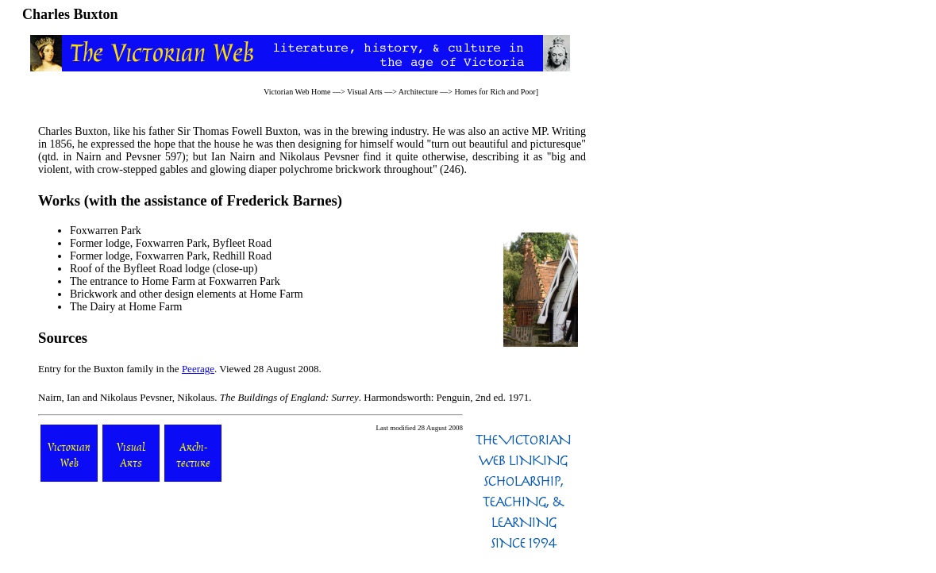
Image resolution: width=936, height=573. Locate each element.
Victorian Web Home (297, 91)
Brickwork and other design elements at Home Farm (186, 294)
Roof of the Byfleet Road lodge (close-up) (163, 269)
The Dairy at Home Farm (126, 307)
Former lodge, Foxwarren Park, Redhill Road (171, 256)
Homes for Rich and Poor (494, 91)
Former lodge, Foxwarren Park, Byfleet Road (171, 243)
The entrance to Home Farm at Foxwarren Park (175, 281)
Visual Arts (365, 91)
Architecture (418, 91)
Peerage (198, 369)
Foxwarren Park (105, 231)
